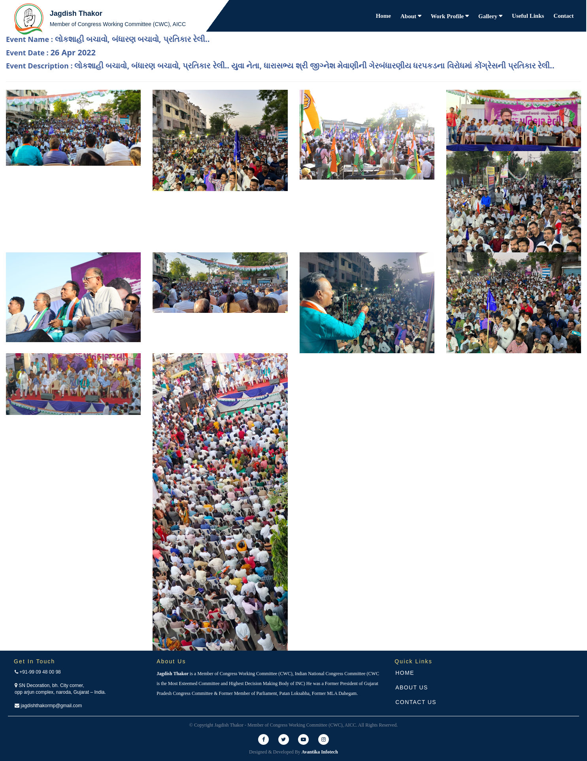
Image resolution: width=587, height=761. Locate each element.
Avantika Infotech (320, 752)
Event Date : (51, 52)
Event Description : (280, 65)
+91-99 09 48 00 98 (38, 672)
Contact (563, 16)
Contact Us (415, 702)
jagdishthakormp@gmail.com (48, 705)
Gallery (488, 16)
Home (383, 16)
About (409, 16)
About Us (411, 687)
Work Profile (448, 16)
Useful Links (528, 16)
